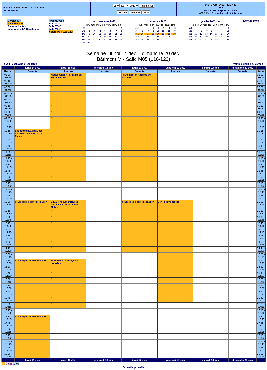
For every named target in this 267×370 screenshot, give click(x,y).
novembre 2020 (106, 21)
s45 (83, 31)
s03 (190, 37)
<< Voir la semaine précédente (19, 64)
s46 (83, 34)
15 (121, 34)
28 (116, 40)
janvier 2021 (208, 21)
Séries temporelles (169, 201)
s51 (137, 34)
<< (94, 21)
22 (121, 37)
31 (158, 40)
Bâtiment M (16, 23)
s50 (137, 31)
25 (100, 40)
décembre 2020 (157, 21)
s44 (83, 28)
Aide (221, 7)
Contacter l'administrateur (227, 13)
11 (100, 34)
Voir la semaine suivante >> (249, 64)
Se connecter (11, 10)
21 (116, 37)
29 (121, 40)
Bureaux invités (16, 26)
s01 (190, 31)
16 (89, 37)
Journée (32, 71)
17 (94, 37)
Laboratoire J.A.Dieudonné (23, 29)
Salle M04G (55, 26)
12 (104, 34)
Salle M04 (54, 23)
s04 (190, 40)
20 (110, 37)
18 (100, 37)
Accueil (7, 7)
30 (89, 43)
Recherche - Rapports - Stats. (221, 10)
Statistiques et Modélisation (31, 201)
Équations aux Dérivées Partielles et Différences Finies (29, 133)
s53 (137, 40)
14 (116, 34)
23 (89, 40)
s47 (83, 37)
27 (110, 40)
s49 (83, 43)
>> (218, 21)
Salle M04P (55, 29)
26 (104, 40)
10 (94, 34)
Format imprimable (133, 367)
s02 (190, 34)
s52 (137, 37)
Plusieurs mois (250, 20)
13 (110, 34)
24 (94, 40)
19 (104, 37)
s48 (83, 40)
